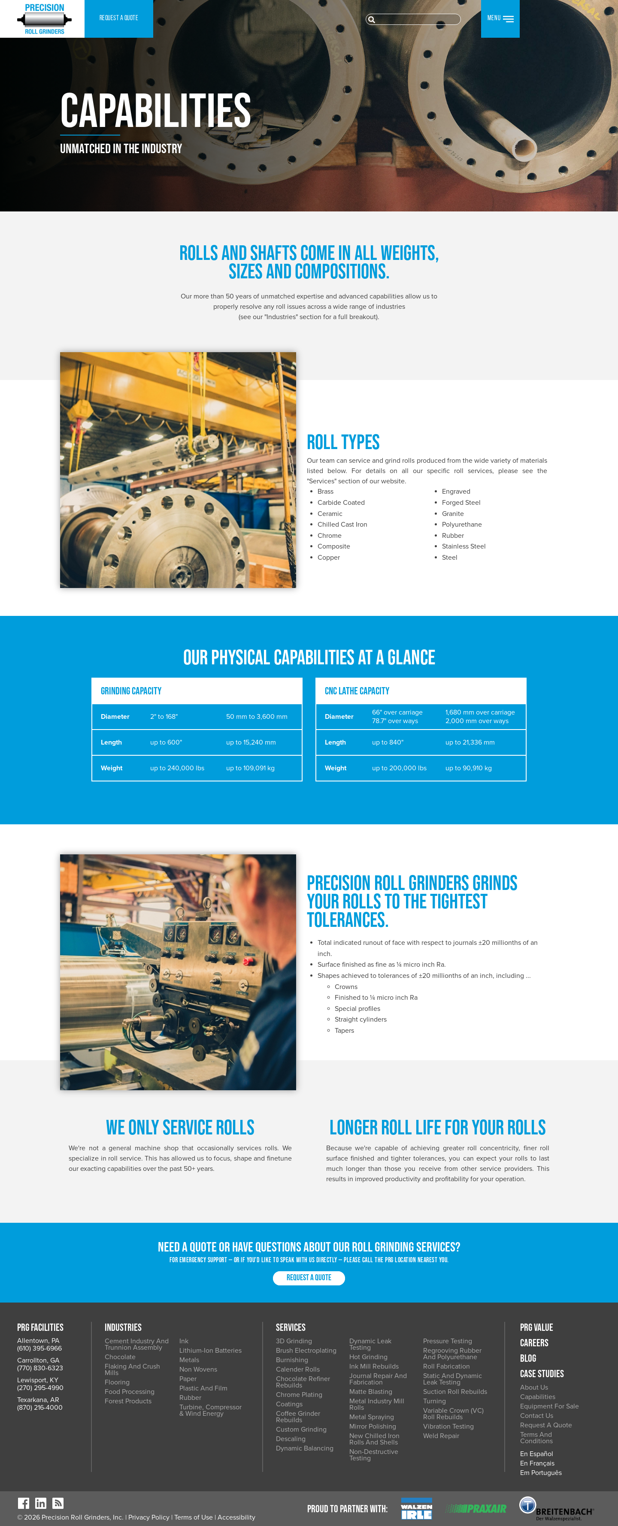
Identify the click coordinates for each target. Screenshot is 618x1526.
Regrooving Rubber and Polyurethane (452, 1353)
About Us (534, 1387)
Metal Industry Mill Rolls (376, 1404)
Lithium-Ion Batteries (210, 1350)
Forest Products (128, 1401)
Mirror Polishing (372, 1426)
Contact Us (536, 1415)
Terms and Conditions (536, 1437)
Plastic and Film (203, 1388)
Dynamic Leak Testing (370, 1344)
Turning (434, 1401)
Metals (189, 1360)
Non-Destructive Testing (373, 1455)
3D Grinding (294, 1341)
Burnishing (292, 1360)
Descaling (291, 1439)
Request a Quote (309, 1278)
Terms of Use (193, 1517)
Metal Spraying (371, 1417)
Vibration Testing (448, 1426)
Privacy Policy (149, 1517)
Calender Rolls (298, 1369)
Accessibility (236, 1517)
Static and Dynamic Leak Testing (452, 1379)
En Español (536, 1454)
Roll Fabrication (446, 1366)
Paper (188, 1379)
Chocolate (120, 1357)
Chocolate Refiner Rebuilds (303, 1382)
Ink (183, 1341)
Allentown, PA (38, 1340)
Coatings (289, 1404)
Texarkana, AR (38, 1400)
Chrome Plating (299, 1394)
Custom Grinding (301, 1429)
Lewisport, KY (37, 1380)
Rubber (190, 1397)
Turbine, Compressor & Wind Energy (210, 1410)
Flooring (117, 1382)
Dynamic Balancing (304, 1448)
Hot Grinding (368, 1357)
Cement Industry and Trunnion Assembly (137, 1344)
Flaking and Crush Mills (132, 1369)
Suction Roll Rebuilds (455, 1391)
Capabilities (537, 1397)
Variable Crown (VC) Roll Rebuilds (453, 1413)
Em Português (541, 1473)
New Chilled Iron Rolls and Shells (374, 1439)
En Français (537, 1463)
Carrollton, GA (38, 1360)
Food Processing (129, 1391)
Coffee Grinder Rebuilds (298, 1416)
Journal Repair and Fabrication (378, 1379)
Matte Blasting (370, 1391)
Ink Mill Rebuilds (374, 1366)
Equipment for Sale (549, 1406)
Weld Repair (441, 1436)
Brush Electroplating (306, 1350)
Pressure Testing (447, 1341)
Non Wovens (198, 1369)
